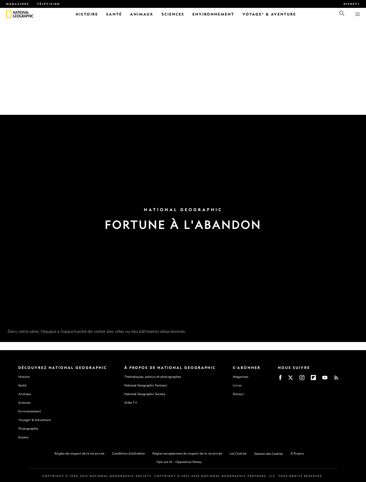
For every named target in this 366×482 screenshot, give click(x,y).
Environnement (29, 411)
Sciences (24, 403)
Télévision (48, 3)
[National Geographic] (8, 14)
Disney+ (352, 3)
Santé (22, 385)
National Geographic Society (145, 394)
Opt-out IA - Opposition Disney (179, 462)
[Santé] (114, 14)
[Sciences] (173, 14)
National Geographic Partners (145, 385)
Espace (23, 437)
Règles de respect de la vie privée (79, 453)
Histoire (24, 377)
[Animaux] (142, 14)
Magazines (17, 3)
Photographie (28, 428)
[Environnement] (213, 14)
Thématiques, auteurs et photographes (152, 377)
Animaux (24, 394)
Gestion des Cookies (268, 454)
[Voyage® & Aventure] (269, 14)
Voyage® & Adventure (34, 420)
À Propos (297, 453)
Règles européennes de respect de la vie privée (187, 453)
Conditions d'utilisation (128, 453)
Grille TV (130, 403)
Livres (237, 385)
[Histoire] (87, 14)
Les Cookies (238, 453)
